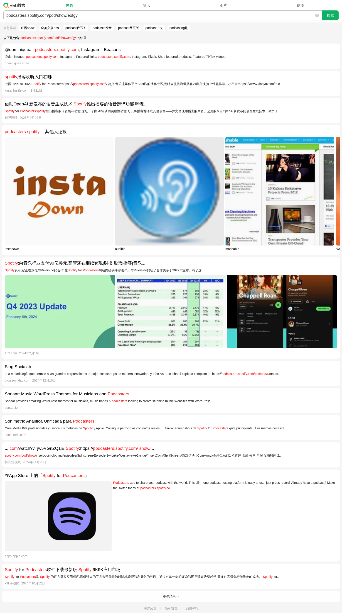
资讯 (146, 5)
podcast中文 (154, 28)
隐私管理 (171, 608)
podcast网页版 (128, 28)
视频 (300, 5)
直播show (27, 28)
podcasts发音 (102, 28)
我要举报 (192, 608)
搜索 (330, 15)
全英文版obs (50, 28)
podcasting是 (179, 28)
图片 (223, 5)
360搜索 (15, 5)
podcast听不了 (75, 28)
